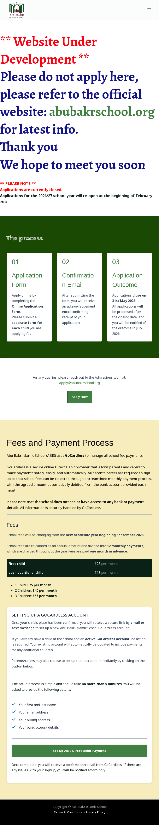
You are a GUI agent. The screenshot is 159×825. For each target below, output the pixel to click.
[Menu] (149, 10)
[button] (79, 397)
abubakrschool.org (102, 111)
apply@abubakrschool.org (79, 382)
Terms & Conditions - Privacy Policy (79, 812)
